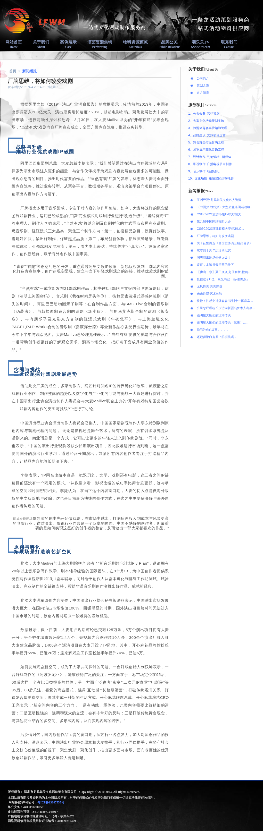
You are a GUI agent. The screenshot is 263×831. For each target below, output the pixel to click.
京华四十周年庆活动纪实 (214, 250)
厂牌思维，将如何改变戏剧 (215, 236)
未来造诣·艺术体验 (209, 293)
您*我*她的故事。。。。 (213, 330)
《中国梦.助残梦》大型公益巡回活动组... (225, 207)
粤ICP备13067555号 (51, 802)
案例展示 (68, 44)
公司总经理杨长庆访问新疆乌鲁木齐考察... (226, 308)
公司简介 (203, 78)
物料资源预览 (135, 44)
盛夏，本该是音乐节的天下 (215, 265)
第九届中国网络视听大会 (214, 221)
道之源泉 (203, 93)
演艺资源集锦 (99, 44)
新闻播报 (29, 71)
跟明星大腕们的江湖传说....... (217, 315)
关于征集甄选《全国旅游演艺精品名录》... (226, 243)
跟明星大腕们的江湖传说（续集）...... (222, 322)
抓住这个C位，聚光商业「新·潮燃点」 (223, 279)
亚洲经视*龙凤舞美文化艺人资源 (219, 200)
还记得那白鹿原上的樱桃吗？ (217, 337)
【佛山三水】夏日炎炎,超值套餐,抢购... (224, 272)
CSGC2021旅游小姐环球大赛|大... (220, 214)
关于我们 (41, 44)
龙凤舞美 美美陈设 (209, 286)
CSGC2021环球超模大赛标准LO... (220, 229)
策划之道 (203, 85)
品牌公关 (169, 44)
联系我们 (229, 44)
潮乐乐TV (200, 44)
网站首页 (13, 44)
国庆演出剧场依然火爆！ (214, 257)
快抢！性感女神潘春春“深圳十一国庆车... (225, 301)
